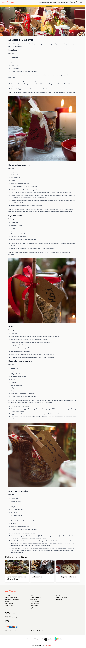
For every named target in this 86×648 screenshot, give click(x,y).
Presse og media (9, 605)
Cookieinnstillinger (41, 630)
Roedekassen (34, 605)
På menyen (53, 2)
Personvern (17, 630)
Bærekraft (59, 599)
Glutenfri (33, 609)
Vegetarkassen (34, 607)
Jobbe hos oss (9, 603)
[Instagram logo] (8, 621)
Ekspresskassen (35, 603)
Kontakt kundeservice (11, 597)
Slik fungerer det (63, 2)
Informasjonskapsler (25, 630)
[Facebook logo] (6, 621)
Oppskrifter (33, 599)
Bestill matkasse (44, 2)
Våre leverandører (61, 597)
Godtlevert (33, 630)
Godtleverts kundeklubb (12, 599)
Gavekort (7, 601)
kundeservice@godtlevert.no (14, 617)
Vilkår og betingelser (9, 630)
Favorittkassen (34, 601)
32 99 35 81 (8, 616)
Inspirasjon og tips (35, 597)
